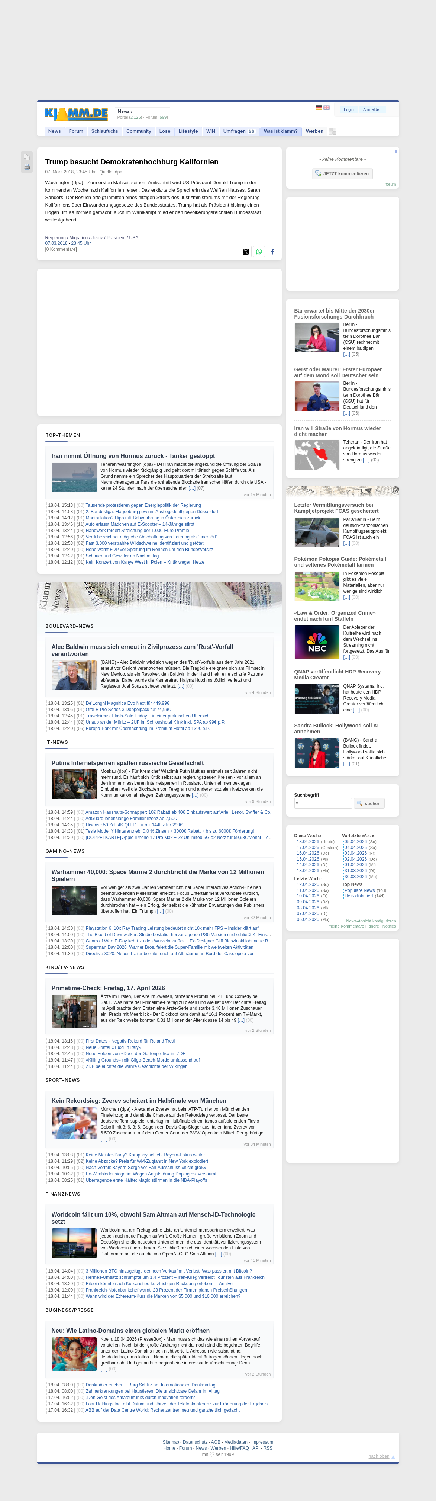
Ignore (373, 926)
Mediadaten (236, 1442)
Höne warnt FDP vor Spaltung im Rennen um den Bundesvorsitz (149, 549)
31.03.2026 (356, 870)
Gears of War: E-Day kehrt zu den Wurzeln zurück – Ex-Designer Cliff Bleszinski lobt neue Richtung (184, 941)
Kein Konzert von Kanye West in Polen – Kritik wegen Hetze (145, 562)
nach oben (379, 1456)
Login (349, 109)
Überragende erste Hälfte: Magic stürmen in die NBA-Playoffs (146, 1180)
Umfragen (239, 131)
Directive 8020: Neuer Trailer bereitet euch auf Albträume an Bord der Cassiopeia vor (170, 953)
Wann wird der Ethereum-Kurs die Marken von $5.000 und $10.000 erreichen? (163, 1296)
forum (390, 184)
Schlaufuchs (104, 131)
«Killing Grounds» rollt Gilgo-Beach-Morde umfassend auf (143, 1060)
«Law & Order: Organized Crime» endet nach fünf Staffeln (335, 616)
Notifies (389, 926)
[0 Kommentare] (61, 249)
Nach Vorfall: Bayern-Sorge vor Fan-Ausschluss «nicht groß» (146, 1167)
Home (169, 1448)
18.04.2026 (308, 841)
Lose (165, 131)
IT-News (56, 742)
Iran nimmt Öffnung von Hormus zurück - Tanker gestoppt (133, 456)
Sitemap (171, 1442)
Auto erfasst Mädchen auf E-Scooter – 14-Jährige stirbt (139, 524)
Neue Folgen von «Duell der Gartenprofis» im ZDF (135, 1053)
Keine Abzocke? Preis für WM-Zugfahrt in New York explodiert (147, 1161)
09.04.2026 (308, 902)
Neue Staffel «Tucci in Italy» (113, 1047)
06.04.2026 (308, 919)
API (255, 1448)
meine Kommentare (346, 926)
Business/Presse (69, 1310)
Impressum (262, 1442)
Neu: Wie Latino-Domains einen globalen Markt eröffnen (131, 1331)
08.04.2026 (308, 907)
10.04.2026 (308, 896)
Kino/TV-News (65, 967)
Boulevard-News (69, 626)
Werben (314, 131)
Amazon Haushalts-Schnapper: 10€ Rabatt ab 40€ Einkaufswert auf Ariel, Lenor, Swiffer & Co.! (178, 812)
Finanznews (63, 1194)
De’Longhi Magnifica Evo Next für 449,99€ (127, 703)
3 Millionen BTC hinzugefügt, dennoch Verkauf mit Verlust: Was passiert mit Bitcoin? (169, 1271)
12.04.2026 (308, 884)
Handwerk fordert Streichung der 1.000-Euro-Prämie (137, 530)
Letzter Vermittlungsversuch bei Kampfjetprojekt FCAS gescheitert (336, 508)
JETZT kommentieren (342, 173)
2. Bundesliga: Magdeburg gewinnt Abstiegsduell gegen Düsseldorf (152, 511)
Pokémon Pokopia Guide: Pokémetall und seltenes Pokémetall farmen (340, 562)
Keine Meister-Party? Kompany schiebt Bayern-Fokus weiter (145, 1155)
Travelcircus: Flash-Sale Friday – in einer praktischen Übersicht (147, 716)
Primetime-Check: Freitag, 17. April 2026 (108, 988)
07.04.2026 (308, 913)
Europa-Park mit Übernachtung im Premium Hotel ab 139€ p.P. (148, 728)
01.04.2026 (356, 864)
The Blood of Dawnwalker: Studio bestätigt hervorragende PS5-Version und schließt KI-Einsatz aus (183, 934)
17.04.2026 (308, 847)
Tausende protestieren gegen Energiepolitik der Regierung (143, 505)
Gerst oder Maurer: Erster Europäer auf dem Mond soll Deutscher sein (338, 372)
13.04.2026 (308, 870)
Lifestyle (188, 131)
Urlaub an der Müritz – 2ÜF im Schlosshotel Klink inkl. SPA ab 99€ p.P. (155, 722)
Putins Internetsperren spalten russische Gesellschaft (128, 763)
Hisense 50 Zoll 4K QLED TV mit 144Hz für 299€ (134, 825)
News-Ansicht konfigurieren (371, 921)
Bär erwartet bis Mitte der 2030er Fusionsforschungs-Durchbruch (334, 314)
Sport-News (62, 1080)
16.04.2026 (308, 853)
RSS (268, 1448)
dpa (118, 172)
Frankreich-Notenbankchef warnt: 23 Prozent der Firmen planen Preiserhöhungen (166, 1290)
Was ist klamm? (281, 131)
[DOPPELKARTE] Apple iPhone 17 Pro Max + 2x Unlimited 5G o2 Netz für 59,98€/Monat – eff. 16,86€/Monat (193, 837)
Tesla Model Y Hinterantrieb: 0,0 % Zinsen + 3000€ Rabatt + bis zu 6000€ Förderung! (169, 831)
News (54, 131)
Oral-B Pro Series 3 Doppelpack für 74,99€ (128, 709)
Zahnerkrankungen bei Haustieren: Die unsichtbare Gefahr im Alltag (153, 1391)
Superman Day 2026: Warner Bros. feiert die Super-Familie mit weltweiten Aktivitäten (169, 947)
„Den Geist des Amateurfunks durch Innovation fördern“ (140, 1397)
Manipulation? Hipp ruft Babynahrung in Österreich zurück (143, 518)
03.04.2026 (356, 853)
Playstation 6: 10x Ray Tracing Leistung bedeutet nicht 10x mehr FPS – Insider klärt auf (172, 928)
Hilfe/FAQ (239, 1448)
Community (138, 131)
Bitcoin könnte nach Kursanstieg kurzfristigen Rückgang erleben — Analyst (160, 1283)
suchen (369, 803)
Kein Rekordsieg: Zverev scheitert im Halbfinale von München (139, 1101)
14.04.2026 (308, 864)
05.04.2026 (356, 841)
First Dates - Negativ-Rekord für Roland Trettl (130, 1041)
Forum (76, 131)
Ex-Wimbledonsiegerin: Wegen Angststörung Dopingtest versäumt (151, 1174)
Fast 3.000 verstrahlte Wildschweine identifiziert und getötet (145, 543)
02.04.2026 (356, 859)
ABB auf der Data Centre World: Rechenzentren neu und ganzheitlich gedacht (162, 1410)
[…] (192, 488)
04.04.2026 (356, 847)
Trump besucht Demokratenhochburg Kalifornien (132, 162)
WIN (210, 131)
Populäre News (360, 890)
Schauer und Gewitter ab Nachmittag (122, 556)
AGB (215, 1442)
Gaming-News (65, 851)
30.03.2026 (356, 876)
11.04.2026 (308, 890)
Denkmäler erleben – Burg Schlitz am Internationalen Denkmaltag (151, 1385)
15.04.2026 (308, 859)
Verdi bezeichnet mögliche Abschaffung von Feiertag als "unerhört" (152, 537)
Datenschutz (195, 1442)
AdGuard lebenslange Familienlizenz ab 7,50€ (131, 818)
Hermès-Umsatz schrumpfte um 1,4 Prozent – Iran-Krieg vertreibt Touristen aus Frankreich (175, 1277)
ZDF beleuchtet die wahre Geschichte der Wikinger (136, 1066)
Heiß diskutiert (359, 896)
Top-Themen (62, 435)
